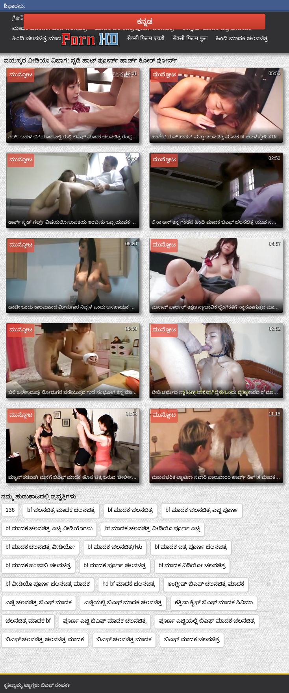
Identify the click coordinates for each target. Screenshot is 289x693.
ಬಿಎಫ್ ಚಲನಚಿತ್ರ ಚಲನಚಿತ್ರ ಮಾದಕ (45, 639)
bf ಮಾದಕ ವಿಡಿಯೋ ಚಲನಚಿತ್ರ (192, 565)
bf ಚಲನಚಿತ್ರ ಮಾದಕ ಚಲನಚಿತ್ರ (61, 510)
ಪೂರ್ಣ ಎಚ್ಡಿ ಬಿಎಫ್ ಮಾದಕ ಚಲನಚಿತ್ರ (104, 621)
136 (10, 510)
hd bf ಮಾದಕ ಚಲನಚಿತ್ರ (128, 584)
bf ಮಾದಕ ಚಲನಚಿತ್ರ (130, 510)
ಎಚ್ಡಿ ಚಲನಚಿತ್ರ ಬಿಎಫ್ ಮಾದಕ (39, 602)
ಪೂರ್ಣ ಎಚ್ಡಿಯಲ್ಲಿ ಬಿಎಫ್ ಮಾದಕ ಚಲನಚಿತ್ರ (207, 621)
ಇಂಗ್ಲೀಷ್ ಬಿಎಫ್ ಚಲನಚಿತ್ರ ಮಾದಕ (206, 584)
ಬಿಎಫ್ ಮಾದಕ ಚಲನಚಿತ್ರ (192, 639)
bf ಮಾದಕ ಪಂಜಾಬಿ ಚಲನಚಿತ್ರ (38, 565)
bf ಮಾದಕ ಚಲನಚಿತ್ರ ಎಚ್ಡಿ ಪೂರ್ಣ (201, 510)
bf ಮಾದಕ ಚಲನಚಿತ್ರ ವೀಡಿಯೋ (40, 547)
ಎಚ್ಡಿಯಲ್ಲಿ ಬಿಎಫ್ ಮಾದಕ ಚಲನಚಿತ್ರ (123, 602)
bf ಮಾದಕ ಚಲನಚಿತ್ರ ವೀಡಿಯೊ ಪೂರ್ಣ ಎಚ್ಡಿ (152, 528)
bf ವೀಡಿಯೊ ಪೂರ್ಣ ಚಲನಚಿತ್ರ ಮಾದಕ (48, 584)
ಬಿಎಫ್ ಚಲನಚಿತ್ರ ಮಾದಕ (124, 639)
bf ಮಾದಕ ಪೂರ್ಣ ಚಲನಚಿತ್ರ (114, 565)
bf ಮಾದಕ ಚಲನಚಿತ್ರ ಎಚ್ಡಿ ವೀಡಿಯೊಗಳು (49, 528)
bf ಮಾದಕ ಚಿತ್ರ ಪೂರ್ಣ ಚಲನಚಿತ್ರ (191, 547)
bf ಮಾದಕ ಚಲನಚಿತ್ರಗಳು (114, 547)
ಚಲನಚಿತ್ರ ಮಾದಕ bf (28, 621)
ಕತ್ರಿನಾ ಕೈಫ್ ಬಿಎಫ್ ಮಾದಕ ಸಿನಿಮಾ (214, 602)
